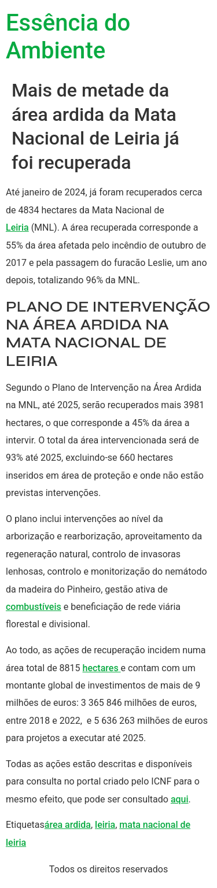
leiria (105, 824)
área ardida (68, 824)
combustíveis (33, 606)
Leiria (17, 227)
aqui (180, 799)
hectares (102, 668)
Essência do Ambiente (68, 36)
